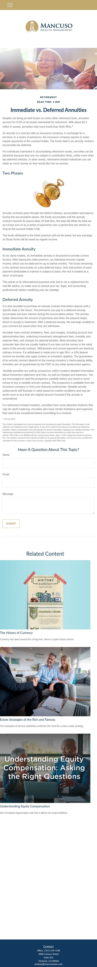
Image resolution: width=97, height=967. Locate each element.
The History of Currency (16, 633)
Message (7, 494)
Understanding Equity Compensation (25, 806)
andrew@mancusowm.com (48, 964)
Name (6, 454)
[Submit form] (11, 524)
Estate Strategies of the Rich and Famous (27, 719)
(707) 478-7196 (52, 950)
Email (5, 474)
